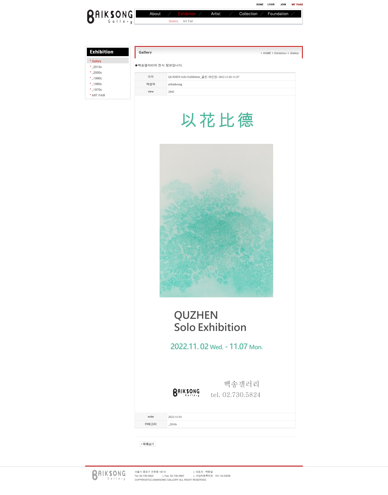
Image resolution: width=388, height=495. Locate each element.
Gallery (173, 21)
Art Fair (188, 21)
